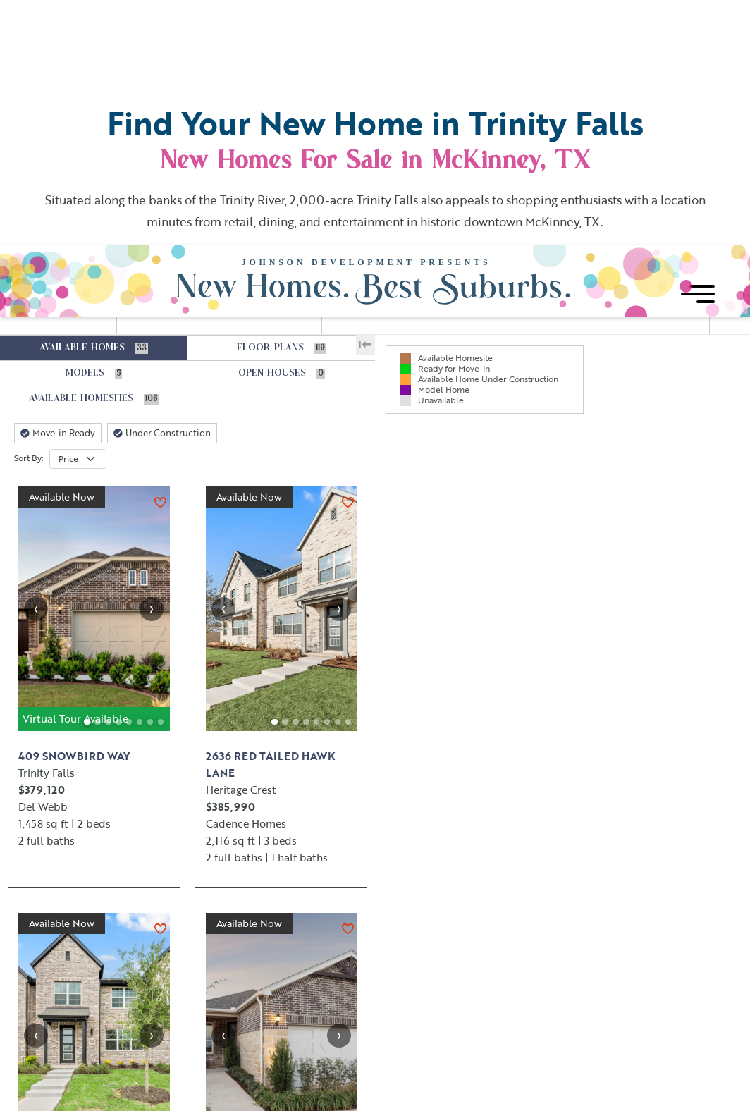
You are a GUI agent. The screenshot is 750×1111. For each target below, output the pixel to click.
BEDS (353, 86)
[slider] (138, 104)
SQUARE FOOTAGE (260, 92)
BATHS (458, 86)
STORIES (565, 86)
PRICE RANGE (165, 86)
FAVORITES (669, 92)
